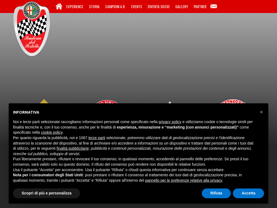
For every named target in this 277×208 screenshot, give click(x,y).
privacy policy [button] (170, 122)
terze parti (96, 138)
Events (136, 6)
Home (59, 6)
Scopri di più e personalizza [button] (46, 193)
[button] (261, 112)
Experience (74, 6)
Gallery (181, 6)
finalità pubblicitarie (73, 148)
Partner (200, 6)
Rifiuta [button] (216, 193)
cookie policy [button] (51, 132)
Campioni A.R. (115, 6)
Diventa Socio (159, 6)
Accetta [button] (248, 193)
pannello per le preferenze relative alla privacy (183, 180)
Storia (94, 6)
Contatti (214, 6)
